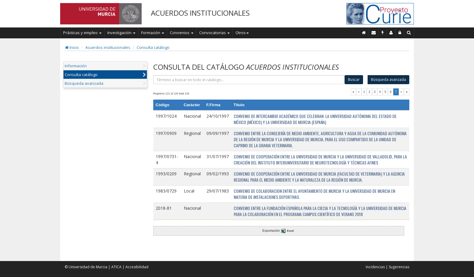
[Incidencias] (383, 32)
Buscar (354, 79)
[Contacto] (374, 32)
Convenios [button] (181, 32)
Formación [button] (152, 32)
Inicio (72, 47)
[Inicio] (364, 32)
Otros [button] (242, 32)
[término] (249, 79)
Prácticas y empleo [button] (82, 32)
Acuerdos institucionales (107, 47)
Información (76, 65)
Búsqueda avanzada (84, 83)
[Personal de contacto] (391, 32)
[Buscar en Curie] (409, 32)
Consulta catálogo (153, 47)
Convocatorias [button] (214, 32)
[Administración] (400, 32)
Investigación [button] (121, 32)
